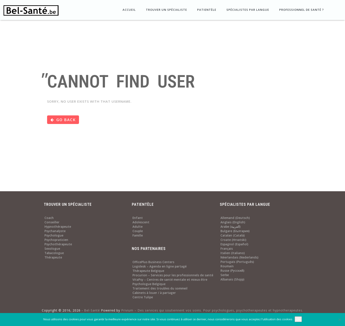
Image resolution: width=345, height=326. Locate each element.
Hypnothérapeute (57, 227)
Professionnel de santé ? (301, 10)
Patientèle (206, 10)
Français (226, 249)
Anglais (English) (232, 222)
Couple (137, 231)
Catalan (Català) (232, 235)
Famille (137, 235)
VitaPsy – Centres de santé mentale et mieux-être (169, 280)
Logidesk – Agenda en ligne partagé (159, 266)
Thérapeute (53, 257)
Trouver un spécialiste (166, 10)
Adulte (137, 227)
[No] (339, 319)
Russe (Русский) (232, 271)
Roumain (227, 266)
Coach (49, 218)
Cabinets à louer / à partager (154, 293)
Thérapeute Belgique (148, 271)
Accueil (129, 10)
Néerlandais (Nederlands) (239, 257)
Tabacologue (54, 253)
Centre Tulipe (142, 297)
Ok (298, 319)
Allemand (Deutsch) (235, 218)
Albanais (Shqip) (232, 279)
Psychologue (53, 235)
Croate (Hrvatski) (233, 240)
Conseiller (51, 222)
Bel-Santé (92, 310)
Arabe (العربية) (230, 227)
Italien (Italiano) (232, 253)
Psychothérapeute (58, 244)
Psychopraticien (56, 240)
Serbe (224, 275)
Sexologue (52, 249)
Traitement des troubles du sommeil (159, 288)
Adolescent (140, 222)
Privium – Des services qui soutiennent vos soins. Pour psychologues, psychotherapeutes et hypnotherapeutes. (212, 310)
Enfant (137, 218)
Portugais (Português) (237, 262)
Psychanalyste (55, 231)
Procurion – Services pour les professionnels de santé (172, 275)
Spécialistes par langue (247, 10)
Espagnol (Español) (234, 244)
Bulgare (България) (235, 231)
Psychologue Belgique (148, 284)
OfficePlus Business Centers (153, 262)
